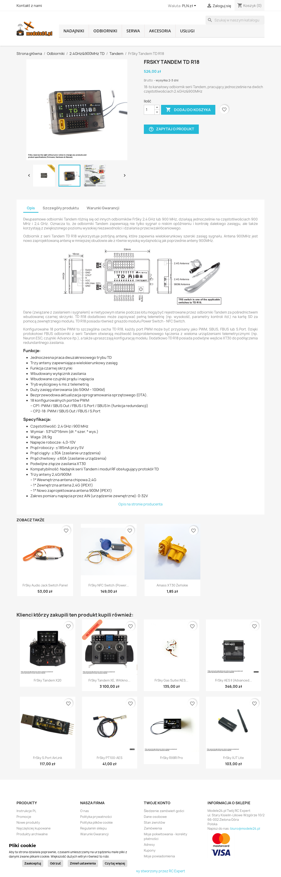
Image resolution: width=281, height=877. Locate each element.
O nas (84, 811)
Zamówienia (153, 828)
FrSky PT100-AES (109, 758)
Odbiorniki (105, 30)
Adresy (149, 844)
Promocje (24, 817)
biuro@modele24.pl (245, 828)
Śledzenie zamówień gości (164, 811)
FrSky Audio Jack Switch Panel (45, 585)
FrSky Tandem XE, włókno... (109, 680)
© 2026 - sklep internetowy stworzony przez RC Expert (140, 871)
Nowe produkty (28, 822)
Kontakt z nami (29, 5)
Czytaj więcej (115, 863)
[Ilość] (149, 110)
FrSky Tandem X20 (47, 680)
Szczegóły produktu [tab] (61, 208)
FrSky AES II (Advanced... (233, 680)
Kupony (149, 850)
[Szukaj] (235, 20)
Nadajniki (73, 30)
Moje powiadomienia (159, 856)
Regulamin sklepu (93, 828)
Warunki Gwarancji (94, 834)
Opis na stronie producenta (140, 504)
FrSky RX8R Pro (171, 758)
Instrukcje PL (26, 811)
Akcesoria (160, 30)
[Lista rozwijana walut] (190, 6)
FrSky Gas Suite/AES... (171, 680)
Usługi (187, 30)
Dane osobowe (155, 817)
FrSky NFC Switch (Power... (108, 585)
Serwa (133, 30)
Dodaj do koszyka (188, 110)
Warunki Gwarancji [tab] (103, 208)
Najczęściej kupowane (34, 828)
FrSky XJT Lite (233, 758)
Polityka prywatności (96, 817)
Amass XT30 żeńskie (172, 585)
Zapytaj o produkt (171, 129)
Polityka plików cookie (96, 822)
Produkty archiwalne (32, 834)
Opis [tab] (31, 208)
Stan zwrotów (154, 822)
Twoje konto (157, 802)
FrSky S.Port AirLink (47, 758)
